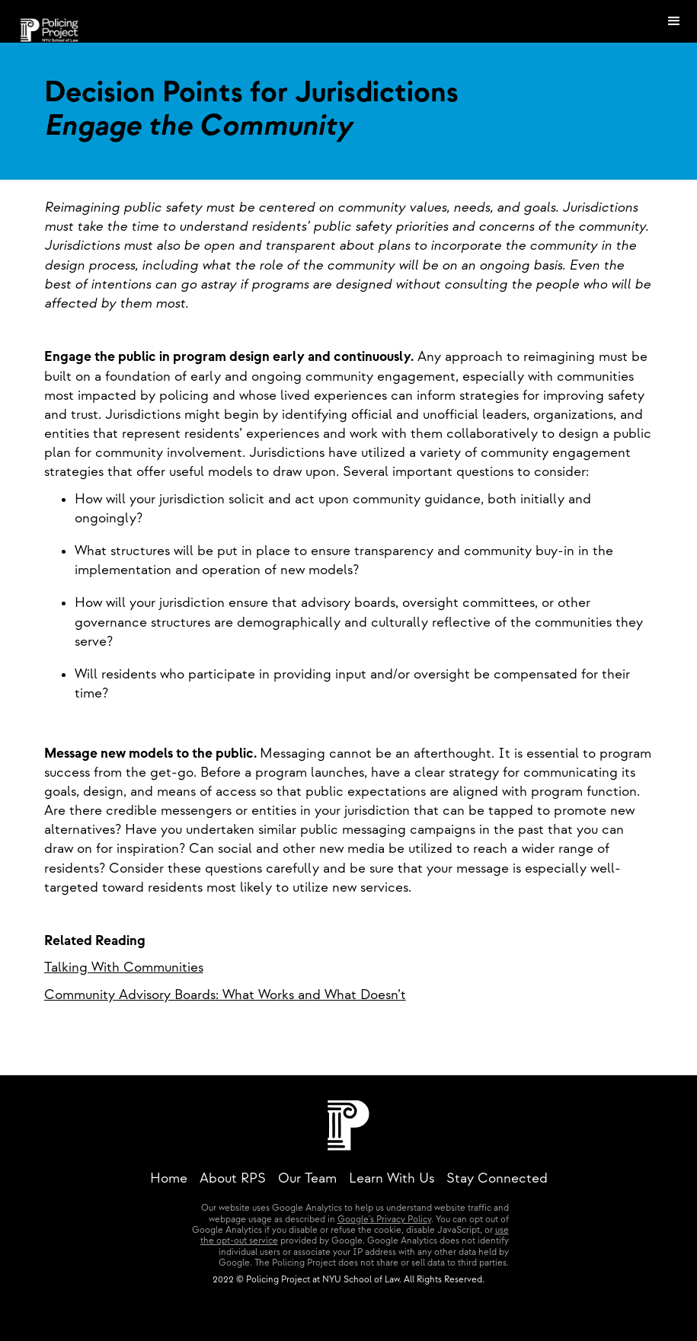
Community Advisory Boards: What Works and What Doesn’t (225, 995)
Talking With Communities (123, 967)
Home (168, 1178)
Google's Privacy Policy (384, 1219)
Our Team (307, 1178)
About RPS (233, 1178)
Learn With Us (391, 1178)
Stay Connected (497, 1178)
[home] (50, 21)
